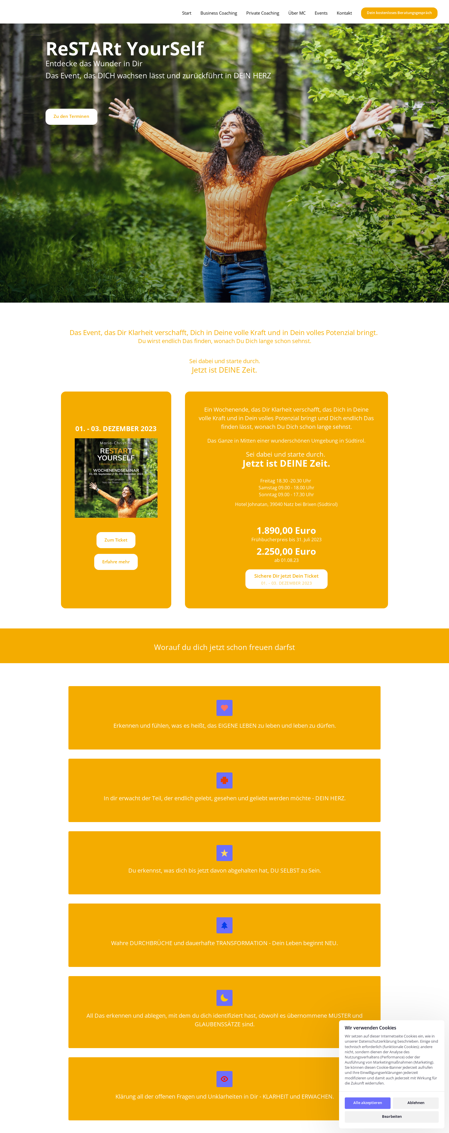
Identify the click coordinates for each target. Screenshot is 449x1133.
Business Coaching (193, 1079)
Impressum (307, 1076)
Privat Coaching (189, 1066)
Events (178, 1106)
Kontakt (179, 1120)
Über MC (180, 1093)
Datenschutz (308, 1063)
